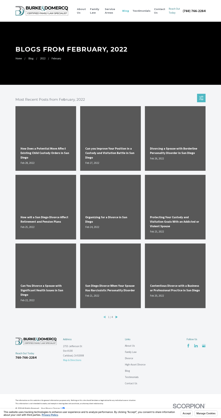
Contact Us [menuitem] (159, 10)
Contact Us (131, 383)
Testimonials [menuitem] (141, 10)
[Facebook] (188, 345)
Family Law (131, 352)
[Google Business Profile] (204, 345)
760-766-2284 (26, 357)
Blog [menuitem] (125, 10)
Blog (127, 370)
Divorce (129, 358)
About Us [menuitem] (81, 10)
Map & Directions (72, 360)
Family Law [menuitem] (94, 10)
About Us (130, 345)
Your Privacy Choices (53, 408)
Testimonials (132, 377)
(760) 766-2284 (194, 11)
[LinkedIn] (196, 345)
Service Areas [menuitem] (110, 10)
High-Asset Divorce (135, 364)
